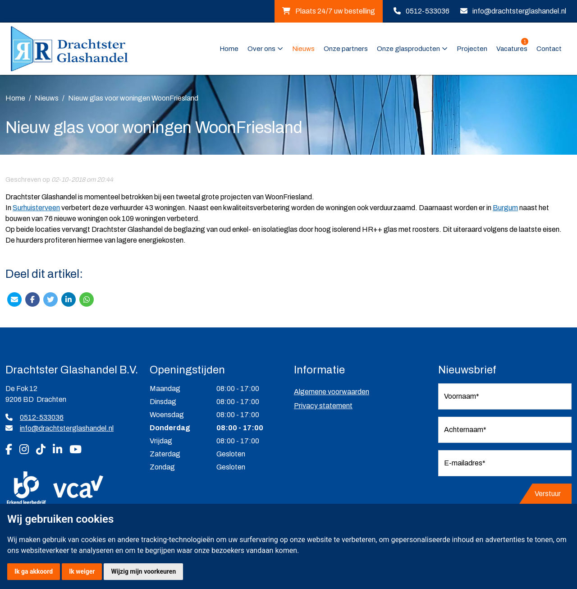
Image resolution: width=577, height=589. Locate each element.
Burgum (505, 208)
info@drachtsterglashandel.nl (519, 11)
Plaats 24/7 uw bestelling (328, 11)
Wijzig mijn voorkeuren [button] (143, 571)
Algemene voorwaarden (331, 392)
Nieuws (303, 48)
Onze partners (346, 48)
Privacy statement (323, 406)
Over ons (261, 48)
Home (229, 48)
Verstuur (548, 493)
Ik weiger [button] (82, 571)
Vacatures (512, 48)
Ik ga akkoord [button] (33, 571)
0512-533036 (427, 11)
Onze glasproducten (408, 48)
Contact (549, 48)
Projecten (472, 48)
